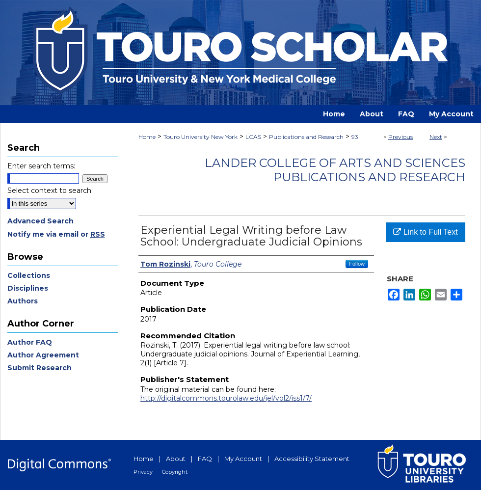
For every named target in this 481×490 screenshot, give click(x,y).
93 (354, 136)
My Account (243, 459)
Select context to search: (50, 190)
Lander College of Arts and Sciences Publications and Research (335, 170)
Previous (400, 136)
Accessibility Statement (311, 459)
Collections (28, 275)
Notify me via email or (56, 234)
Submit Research (39, 367)
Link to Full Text (425, 232)
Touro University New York (200, 136)
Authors (22, 301)
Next (435, 136)
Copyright (174, 471)
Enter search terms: (41, 166)
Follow (357, 264)
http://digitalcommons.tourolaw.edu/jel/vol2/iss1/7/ (226, 398)
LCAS (253, 136)
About (176, 459)
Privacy (143, 471)
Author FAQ (29, 342)
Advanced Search (40, 221)
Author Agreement (43, 355)
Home (147, 136)
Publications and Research (306, 136)
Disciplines (27, 288)
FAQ (205, 459)
